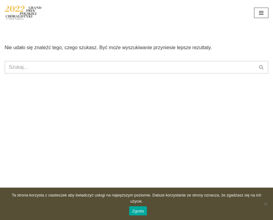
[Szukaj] (130, 67)
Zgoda (138, 211)
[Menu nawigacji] (261, 13)
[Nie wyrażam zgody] (265, 204)
